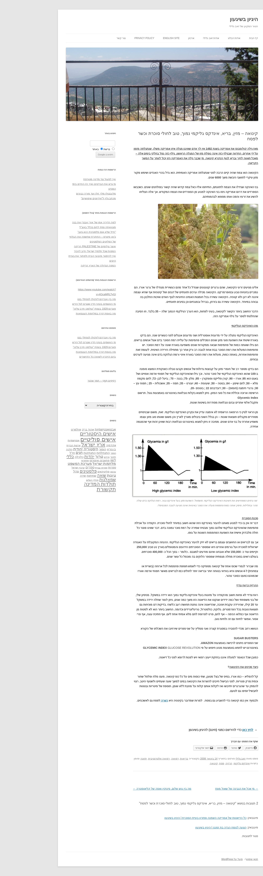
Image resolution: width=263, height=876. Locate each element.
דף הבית (223, 38)
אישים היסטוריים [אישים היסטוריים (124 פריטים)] (67, 433)
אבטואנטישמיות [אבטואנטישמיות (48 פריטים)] (75, 429)
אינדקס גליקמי (211, 763)
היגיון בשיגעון (213, 19)
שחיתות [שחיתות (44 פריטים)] (61, 475)
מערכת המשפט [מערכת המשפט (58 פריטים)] (49, 464)
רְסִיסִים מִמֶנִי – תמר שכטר (71, 380)
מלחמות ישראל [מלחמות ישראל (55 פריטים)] (74, 464)
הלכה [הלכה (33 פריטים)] (39, 449)
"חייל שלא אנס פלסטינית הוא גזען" (66, 231)
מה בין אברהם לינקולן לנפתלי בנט (66, 299)
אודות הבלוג (204, 38)
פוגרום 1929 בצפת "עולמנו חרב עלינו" (63, 308)
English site (141, 38)
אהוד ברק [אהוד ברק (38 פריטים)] (57, 429)
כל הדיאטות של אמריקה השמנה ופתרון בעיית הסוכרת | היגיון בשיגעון (175, 817)
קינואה (183, 763)
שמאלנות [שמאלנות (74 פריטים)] (77, 479)
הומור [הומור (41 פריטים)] (72, 449)
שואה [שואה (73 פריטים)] (71, 475)
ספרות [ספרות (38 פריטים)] (82, 467)
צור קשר (90, 38)
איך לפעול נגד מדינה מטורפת (69, 179)
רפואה (144, 758)
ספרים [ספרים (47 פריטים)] (59, 467)
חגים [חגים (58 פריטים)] (48, 453)
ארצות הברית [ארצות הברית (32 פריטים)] (43, 445)
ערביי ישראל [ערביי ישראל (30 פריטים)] (47, 467)
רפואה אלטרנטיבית (128, 758)
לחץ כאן (217, 729)
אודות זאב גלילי (181, 38)
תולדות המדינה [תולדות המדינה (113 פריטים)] (69, 484)
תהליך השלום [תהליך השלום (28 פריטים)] (62, 480)
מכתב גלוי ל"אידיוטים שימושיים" (67, 198)
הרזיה (198, 763)
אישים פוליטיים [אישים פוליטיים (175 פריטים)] (67, 439)
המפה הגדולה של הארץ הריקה (67, 265)
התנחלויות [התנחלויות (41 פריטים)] (72, 452)
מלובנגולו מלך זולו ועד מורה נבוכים (65, 193)
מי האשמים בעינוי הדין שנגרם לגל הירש (64, 303)
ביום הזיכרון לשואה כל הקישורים (67, 356)
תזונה (113, 758)
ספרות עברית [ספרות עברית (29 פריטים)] (70, 467)
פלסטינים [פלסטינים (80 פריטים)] (57, 471)
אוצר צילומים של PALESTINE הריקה (64, 246)
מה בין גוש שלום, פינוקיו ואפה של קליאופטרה (132, 788)
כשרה (133, 700)
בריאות (154, 758)
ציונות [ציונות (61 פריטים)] (81, 475)
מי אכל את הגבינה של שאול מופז (206, 788)
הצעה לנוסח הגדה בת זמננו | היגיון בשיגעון (190, 827)
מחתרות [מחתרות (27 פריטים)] (54, 460)
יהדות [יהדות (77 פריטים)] (59, 456)
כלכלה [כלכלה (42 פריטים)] (48, 456)
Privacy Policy (114, 38)
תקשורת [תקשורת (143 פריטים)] (76, 489)
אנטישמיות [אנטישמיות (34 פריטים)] (43, 440)
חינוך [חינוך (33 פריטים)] (83, 457)
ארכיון (161, 38)
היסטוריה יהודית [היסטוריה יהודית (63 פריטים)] (55, 449)
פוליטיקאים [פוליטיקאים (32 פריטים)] (73, 471)
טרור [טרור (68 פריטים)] (69, 456)
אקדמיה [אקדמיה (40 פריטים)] (81, 445)
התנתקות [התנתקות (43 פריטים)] (59, 452)
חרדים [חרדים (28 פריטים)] (76, 457)
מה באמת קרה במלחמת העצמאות (65, 313)
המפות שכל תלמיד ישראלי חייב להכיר (64, 251)
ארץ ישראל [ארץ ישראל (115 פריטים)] (63, 444)
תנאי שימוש (222, 859)
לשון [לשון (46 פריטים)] (83, 460)
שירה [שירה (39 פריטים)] (52, 475)
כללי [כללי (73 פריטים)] (39, 456)
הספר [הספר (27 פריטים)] (83, 453)
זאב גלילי (210, 758)
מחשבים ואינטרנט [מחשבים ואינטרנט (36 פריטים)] (69, 460)
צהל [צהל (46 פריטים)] (45, 471)
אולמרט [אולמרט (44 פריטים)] (45, 429)
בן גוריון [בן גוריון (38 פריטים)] (81, 449)
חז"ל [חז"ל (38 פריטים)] (41, 452)
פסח (191, 763)
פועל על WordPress (201, 859)
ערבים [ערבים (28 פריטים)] (83, 471)
